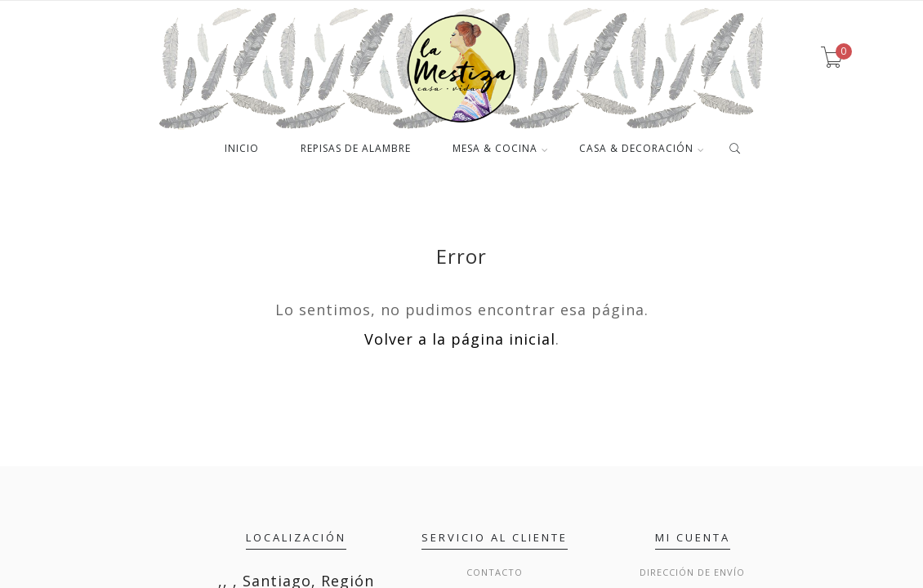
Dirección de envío (692, 572)
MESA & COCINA (495, 149)
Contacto (494, 572)
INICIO (242, 149)
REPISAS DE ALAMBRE (356, 149)
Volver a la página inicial (459, 339)
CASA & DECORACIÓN (636, 149)
